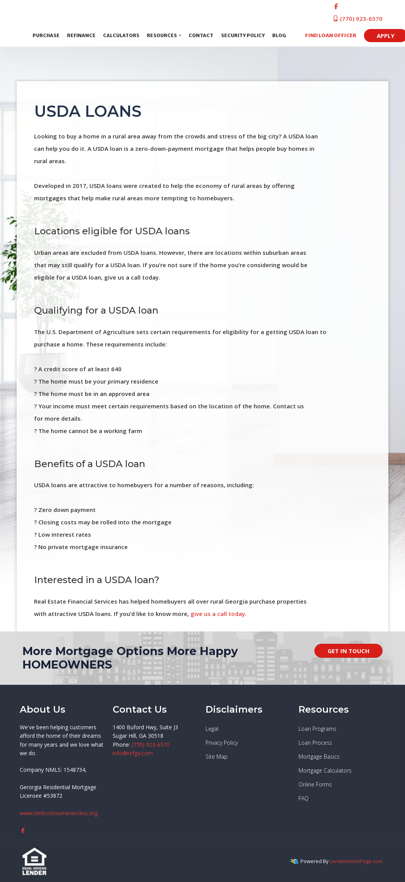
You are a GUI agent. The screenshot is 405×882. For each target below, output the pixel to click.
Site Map (217, 756)
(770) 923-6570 (358, 18)
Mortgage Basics (319, 756)
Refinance (81, 35)
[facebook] (336, 6)
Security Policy (243, 35)
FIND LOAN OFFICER (328, 35)
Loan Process (315, 742)
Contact (201, 35)
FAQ (304, 798)
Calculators (121, 35)
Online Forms (315, 784)
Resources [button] (162, 35)
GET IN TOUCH (348, 651)
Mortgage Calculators (325, 770)
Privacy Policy (222, 742)
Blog (279, 35)
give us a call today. (218, 614)
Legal (212, 728)
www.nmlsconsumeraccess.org (59, 813)
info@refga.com (133, 753)
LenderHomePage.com (356, 861)
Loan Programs (317, 728)
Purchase (46, 35)
